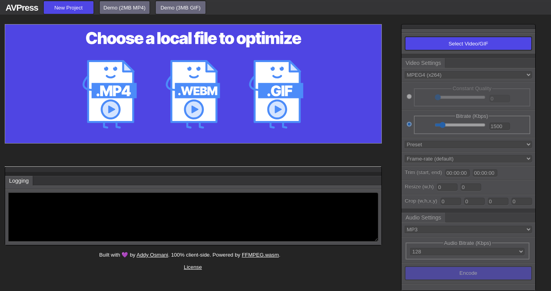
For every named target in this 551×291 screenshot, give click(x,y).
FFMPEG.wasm (260, 255)
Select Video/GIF (468, 44)
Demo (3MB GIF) (180, 8)
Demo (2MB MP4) (124, 8)
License (193, 267)
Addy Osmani (152, 255)
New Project (68, 8)
